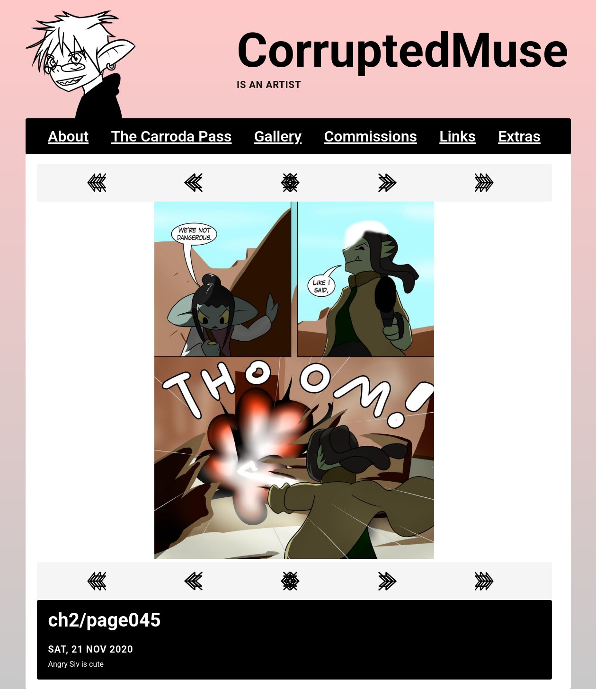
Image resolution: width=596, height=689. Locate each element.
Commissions (370, 136)
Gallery (278, 136)
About (68, 136)
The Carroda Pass (171, 136)
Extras (519, 136)
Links (457, 136)
